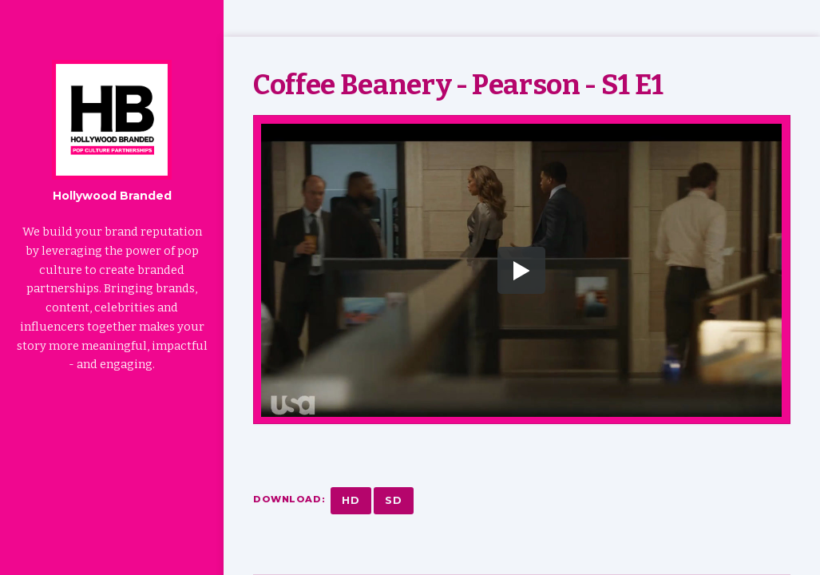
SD (393, 500)
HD (351, 500)
